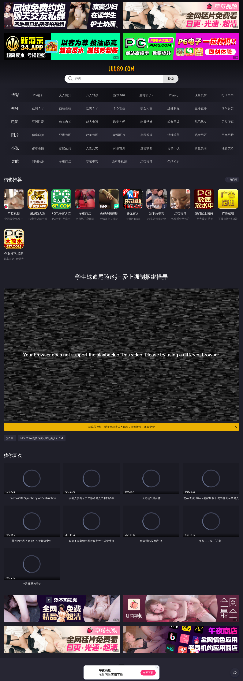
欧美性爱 (119, 122)
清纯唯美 (173, 135)
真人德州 (65, 95)
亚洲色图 (65, 135)
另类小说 (173, 148)
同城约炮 (38, 161)
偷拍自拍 (65, 122)
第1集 (9, 438)
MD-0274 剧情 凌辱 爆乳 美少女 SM (41, 438)
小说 (15, 148)
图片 (15, 134)
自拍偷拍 (65, 108)
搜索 (171, 79)
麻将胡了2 (146, 95)
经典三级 (173, 122)
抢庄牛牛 (228, 95)
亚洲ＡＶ (38, 108)
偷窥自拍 (38, 135)
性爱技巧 (228, 148)
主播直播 (201, 108)
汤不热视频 (119, 161)
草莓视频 (92, 161)
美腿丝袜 (146, 135)
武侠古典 (119, 148)
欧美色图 (92, 135)
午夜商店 (65, 161)
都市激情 (38, 148)
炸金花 (173, 95)
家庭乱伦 (65, 148)
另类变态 (228, 122)
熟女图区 (201, 135)
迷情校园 (146, 148)
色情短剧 (173, 161)
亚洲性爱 (38, 122)
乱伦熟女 (201, 122)
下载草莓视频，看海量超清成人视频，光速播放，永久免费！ (161, 427)
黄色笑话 (201, 148)
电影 (15, 121)
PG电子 (38, 95)
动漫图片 (119, 135)
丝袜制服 (173, 108)
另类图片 (228, 135)
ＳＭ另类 (228, 108)
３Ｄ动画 (119, 108)
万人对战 (92, 95)
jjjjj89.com (121, 69)
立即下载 (148, 672)
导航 (15, 161)
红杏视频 (146, 161)
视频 (15, 108)
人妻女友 (92, 148)
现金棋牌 (201, 95)
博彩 (15, 95)
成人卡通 (92, 122)
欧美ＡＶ (92, 108)
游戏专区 (119, 95)
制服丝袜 (146, 122)
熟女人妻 (146, 108)
